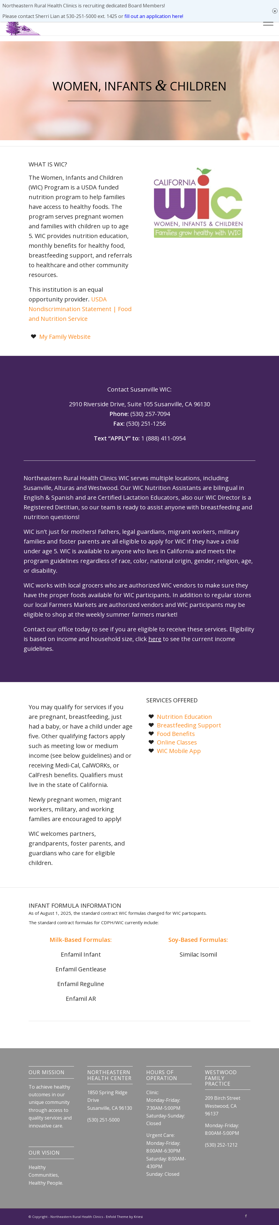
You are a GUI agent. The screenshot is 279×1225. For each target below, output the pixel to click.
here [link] (154, 639)
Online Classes (177, 742)
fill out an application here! (153, 11)
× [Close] (275, 5)
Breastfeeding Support (189, 725)
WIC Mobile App (179, 751)
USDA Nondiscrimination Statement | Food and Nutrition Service (80, 309)
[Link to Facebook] (246, 1215)
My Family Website (65, 337)
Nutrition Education (184, 717)
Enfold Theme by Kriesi (124, 1216)
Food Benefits (176, 734)
